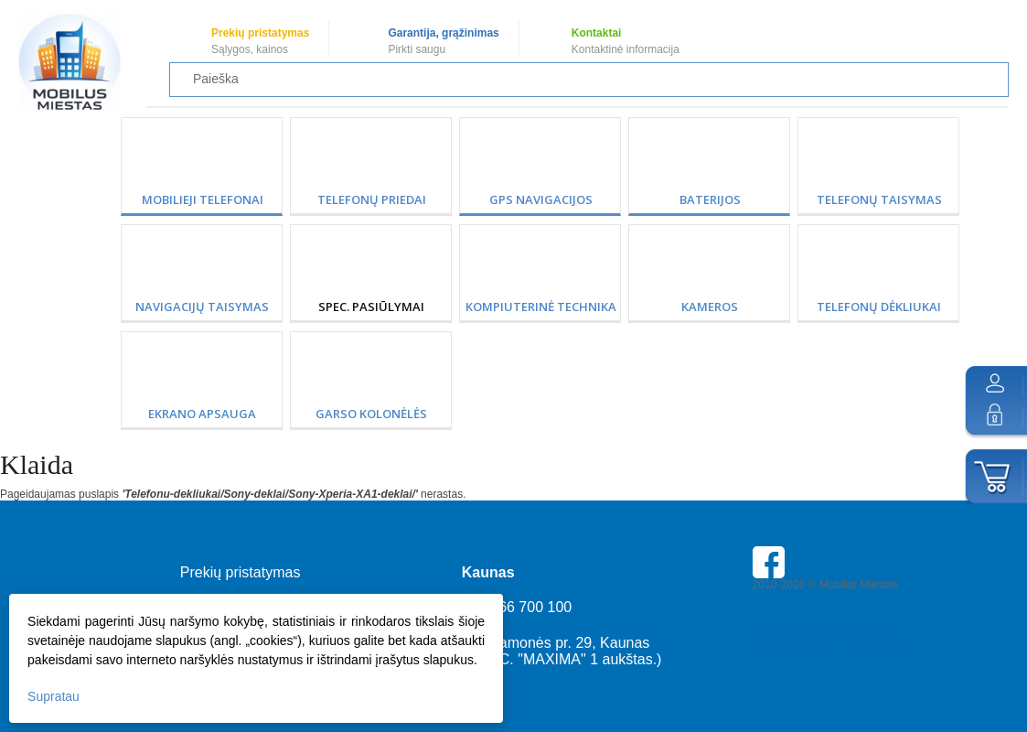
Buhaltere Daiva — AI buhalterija (832, 648)
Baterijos (710, 199)
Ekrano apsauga (202, 413)
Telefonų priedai (371, 199)
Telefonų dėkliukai (879, 306)
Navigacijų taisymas (202, 306)
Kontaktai (597, 33)
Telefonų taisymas (879, 199)
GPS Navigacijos (541, 199)
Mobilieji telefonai (202, 199)
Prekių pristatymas (260, 33)
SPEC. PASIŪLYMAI (371, 306)
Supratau (53, 696)
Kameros (709, 306)
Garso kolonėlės (371, 413)
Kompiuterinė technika (540, 306)
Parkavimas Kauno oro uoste (823, 636)
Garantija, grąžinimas (443, 33)
